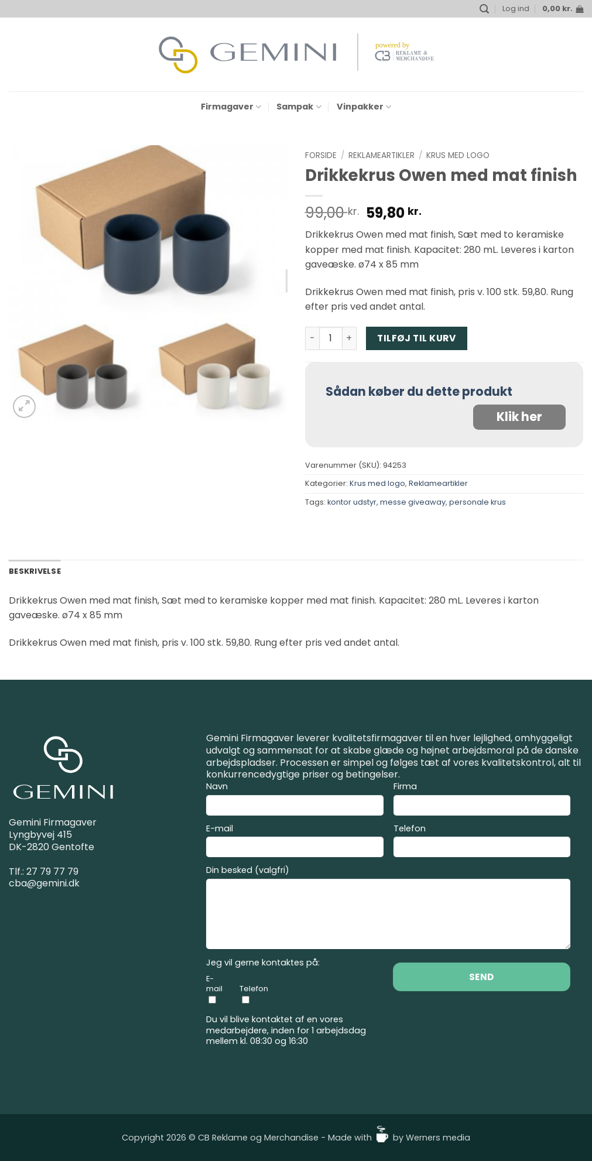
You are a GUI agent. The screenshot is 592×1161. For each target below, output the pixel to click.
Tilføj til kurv (416, 338)
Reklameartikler (381, 155)
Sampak (298, 106)
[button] (484, 9)
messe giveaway (413, 502)
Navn (295, 800)
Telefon (482, 842)
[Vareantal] (331, 338)
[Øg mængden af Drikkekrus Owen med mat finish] (350, 338)
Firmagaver (231, 106)
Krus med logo (458, 155)
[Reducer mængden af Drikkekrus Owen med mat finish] (312, 338)
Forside (321, 155)
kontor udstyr (352, 502)
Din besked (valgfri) (388, 909)
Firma (482, 800)
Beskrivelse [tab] (35, 571)
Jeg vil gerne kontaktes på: (263, 962)
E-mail (295, 842)
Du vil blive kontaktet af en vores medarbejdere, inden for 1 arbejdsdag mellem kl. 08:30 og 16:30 (286, 1030)
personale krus (477, 502)
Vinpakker (364, 106)
